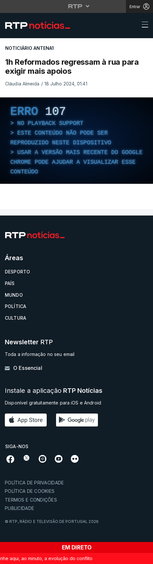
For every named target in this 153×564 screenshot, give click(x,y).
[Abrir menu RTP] (76, 6)
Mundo (14, 295)
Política (15, 306)
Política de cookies (29, 491)
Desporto (17, 271)
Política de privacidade (34, 482)
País (10, 283)
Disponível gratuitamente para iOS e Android (53, 402)
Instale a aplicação (53, 391)
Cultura (15, 318)
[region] (76, 140)
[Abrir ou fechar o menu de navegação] (143, 25)
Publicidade (19, 508)
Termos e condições (31, 500)
